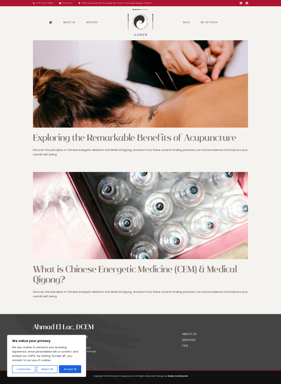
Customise (23, 369)
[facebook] (247, 3)
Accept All (70, 369)
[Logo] (140, 9)
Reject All (47, 369)
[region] (46, 356)
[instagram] (241, 3)
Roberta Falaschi (178, 376)
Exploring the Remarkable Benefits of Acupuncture (134, 137)
